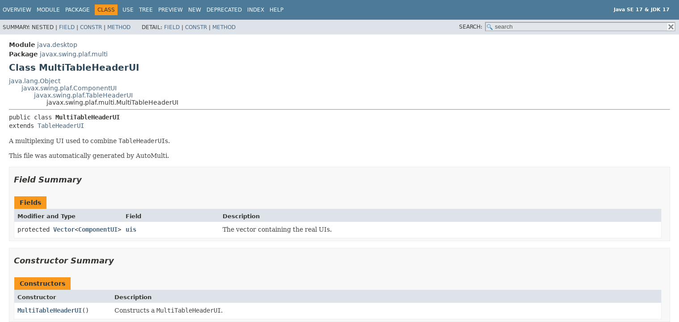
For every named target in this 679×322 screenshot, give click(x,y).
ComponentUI (98, 229)
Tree (146, 10)
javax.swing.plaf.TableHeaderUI (83, 95)
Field (67, 27)
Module (48, 10)
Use (128, 10)
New (194, 10)
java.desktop (57, 44)
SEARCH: (470, 27)
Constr (91, 27)
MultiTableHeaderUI (49, 310)
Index (255, 10)
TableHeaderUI (61, 125)
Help (276, 10)
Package (77, 10)
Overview (17, 10)
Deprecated (224, 10)
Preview (170, 10)
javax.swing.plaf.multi (74, 54)
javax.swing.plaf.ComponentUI (69, 88)
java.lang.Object (34, 81)
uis (131, 229)
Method (119, 27)
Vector (64, 229)
